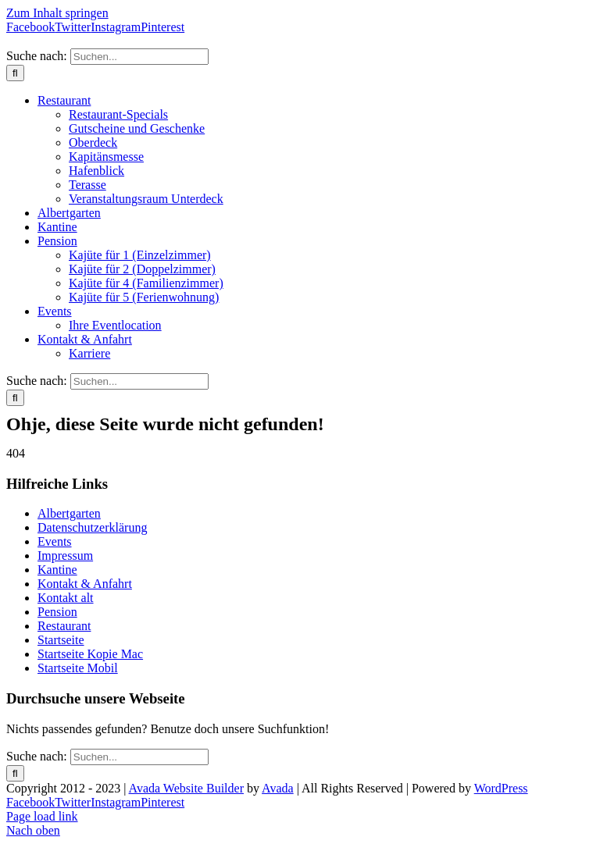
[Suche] (15, 73)
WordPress (501, 788)
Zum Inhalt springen (57, 13)
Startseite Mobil (78, 668)
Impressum (65, 555)
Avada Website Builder (186, 788)
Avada (278, 788)
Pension (57, 611)
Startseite (61, 639)
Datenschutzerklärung (92, 527)
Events (55, 541)
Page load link (42, 816)
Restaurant (64, 625)
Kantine (57, 569)
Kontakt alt (66, 597)
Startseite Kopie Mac (90, 654)
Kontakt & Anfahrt (85, 583)
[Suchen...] (139, 56)
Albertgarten (69, 513)
